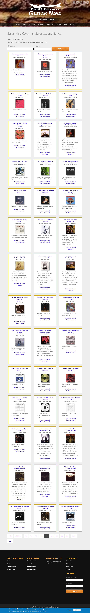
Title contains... (11, 46)
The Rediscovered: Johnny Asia (20, 368)
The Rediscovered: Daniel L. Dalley (20, 94)
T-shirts (68, 569)
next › (74, 536)
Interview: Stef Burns (70, 256)
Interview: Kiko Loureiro (45, 428)
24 (62, 536)
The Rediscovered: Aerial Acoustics (70, 506)
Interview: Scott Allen (70, 54)
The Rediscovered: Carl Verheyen (45, 190)
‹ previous (18, 536)
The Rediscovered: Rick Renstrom (70, 330)
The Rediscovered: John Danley (45, 297)
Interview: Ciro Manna (19, 256)
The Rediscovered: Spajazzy (70, 190)
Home (18, 24)
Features (41, 24)
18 (31, 536)
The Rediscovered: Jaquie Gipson (70, 94)
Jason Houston (70, 221)
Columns (32, 24)
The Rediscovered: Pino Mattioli (19, 54)
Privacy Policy (65, 609)
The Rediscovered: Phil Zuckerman (45, 506)
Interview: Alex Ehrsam (20, 467)
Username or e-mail (71, 577)
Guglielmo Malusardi (45, 125)
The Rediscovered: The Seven (45, 397)
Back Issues (69, 563)
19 (36, 536)
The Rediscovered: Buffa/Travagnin (19, 506)
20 (41, 536)
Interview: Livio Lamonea (45, 330)
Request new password (72, 588)
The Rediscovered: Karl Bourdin (45, 219)
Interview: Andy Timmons (45, 256)
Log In (72, 24)
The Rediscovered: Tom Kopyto (20, 428)
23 (56, 536)
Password (69, 583)
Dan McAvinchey (70, 55)
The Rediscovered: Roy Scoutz (20, 161)
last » (10, 541)
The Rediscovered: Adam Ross (19, 397)
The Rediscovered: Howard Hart (45, 161)
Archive (58, 24)
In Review (29, 563)
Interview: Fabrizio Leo (45, 467)
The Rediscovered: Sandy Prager (70, 297)
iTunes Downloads (31, 561)
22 (51, 536)
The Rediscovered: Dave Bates (45, 368)
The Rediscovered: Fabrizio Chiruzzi (70, 397)
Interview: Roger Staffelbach (70, 123)
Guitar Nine (19, 55)
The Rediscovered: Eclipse (20, 190)
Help (65, 24)
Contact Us (69, 561)
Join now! (56, 563)
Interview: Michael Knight (70, 219)
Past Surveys (69, 566)
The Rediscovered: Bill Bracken (70, 161)
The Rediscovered (19, 74)
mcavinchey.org (11, 569)
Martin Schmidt (45, 257)
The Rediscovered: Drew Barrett (70, 368)
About (8, 563)
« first (10, 536)
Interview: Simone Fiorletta (45, 123)
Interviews (70, 87)
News (24, 24)
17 (26, 536)
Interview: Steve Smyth (70, 467)
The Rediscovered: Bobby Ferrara (45, 94)
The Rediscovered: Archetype (19, 219)
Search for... (38, 46)
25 (67, 536)
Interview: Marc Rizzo (70, 428)
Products (50, 24)
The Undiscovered (31, 569)
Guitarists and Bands (19, 73)
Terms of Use (54, 609)
